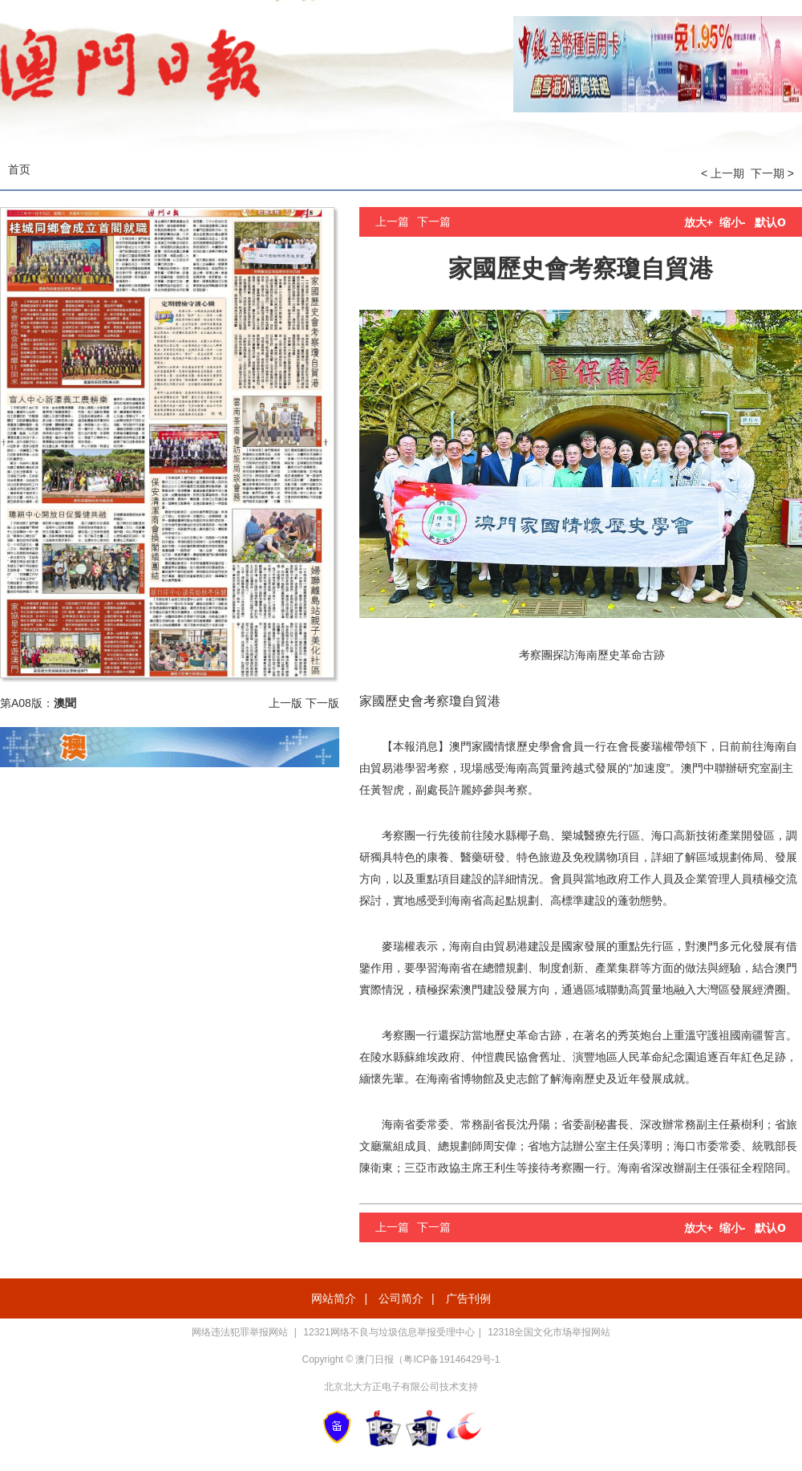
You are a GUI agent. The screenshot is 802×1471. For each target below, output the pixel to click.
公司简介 (401, 1298)
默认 (770, 222)
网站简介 (333, 1298)
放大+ (698, 222)
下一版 (322, 703)
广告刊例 (468, 1298)
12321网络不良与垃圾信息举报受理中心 (388, 1332)
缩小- (732, 222)
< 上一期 (722, 173)
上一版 (285, 703)
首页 (19, 169)
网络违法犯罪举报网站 (241, 1332)
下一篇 (434, 221)
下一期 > (772, 173)
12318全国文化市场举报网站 (549, 1332)
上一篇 (392, 221)
